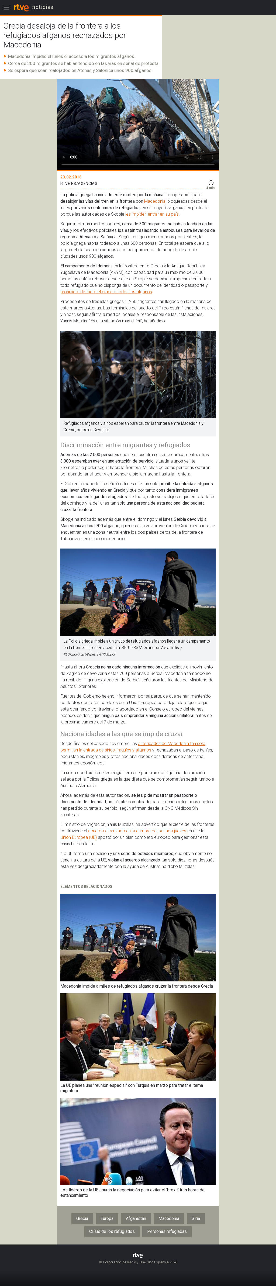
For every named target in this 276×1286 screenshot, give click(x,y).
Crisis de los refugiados (112, 1231)
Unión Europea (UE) (78, 837)
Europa (107, 1218)
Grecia (82, 1218)
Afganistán (136, 1218)
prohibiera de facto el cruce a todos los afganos (106, 291)
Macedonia (154, 201)
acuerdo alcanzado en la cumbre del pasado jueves (137, 830)
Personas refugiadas (167, 1231)
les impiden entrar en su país (152, 214)
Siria (196, 1218)
